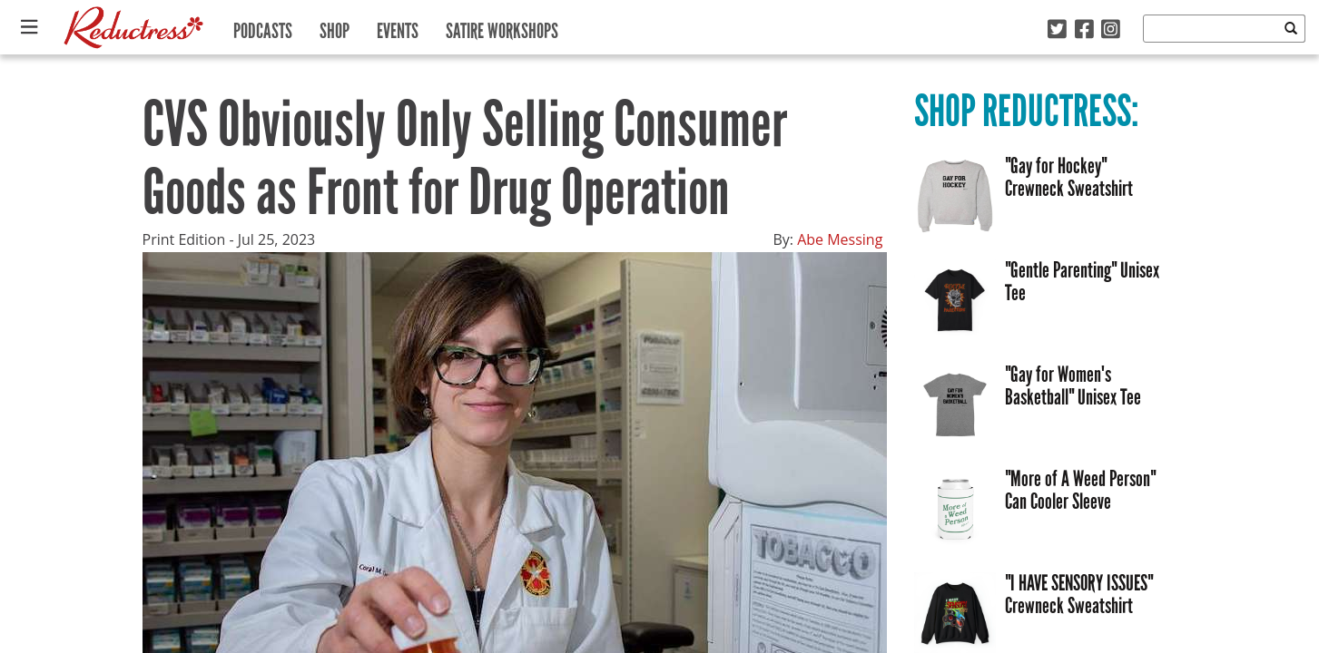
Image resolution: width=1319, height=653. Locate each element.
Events (397, 26)
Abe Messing (839, 239)
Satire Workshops (502, 26)
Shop (334, 26)
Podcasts (262, 26)
